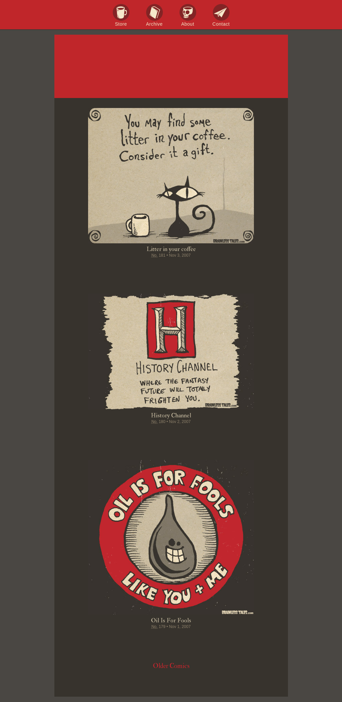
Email (209, 268)
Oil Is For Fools (171, 620)
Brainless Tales (171, 67)
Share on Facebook (133, 268)
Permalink (196, 268)
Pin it (158, 268)
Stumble (171, 268)
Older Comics (171, 666)
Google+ (184, 268)
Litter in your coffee (171, 249)
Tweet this (145, 268)
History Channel (171, 415)
